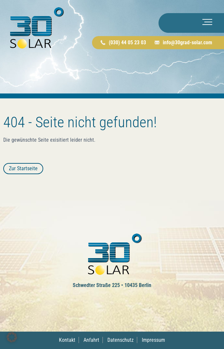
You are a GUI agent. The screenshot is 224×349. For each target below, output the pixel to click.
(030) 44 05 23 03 (127, 42)
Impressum (153, 340)
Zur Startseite (23, 168)
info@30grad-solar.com (187, 42)
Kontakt (67, 340)
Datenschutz (120, 340)
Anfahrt (91, 340)
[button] (12, 337)
